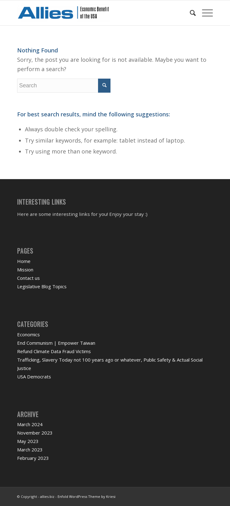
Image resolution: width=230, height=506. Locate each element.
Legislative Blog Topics (42, 286)
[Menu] (204, 12)
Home (24, 261)
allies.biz (47, 496)
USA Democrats (34, 376)
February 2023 (33, 458)
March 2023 (30, 449)
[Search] (190, 12)
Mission (25, 269)
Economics (28, 334)
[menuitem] (190, 12)
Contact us (28, 278)
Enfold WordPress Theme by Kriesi (86, 496)
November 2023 (35, 433)
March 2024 (30, 424)
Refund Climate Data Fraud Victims (54, 351)
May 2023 (28, 441)
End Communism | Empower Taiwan (56, 343)
